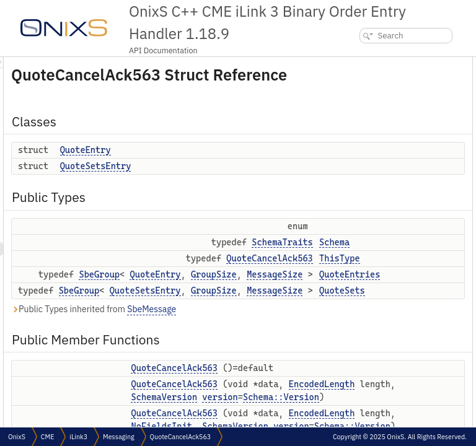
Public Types (360, 104)
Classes (351, 63)
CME (47, 436)
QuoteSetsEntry (250, 183)
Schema (362, 126)
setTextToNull (370, 358)
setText (360, 344)
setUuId (361, 317)
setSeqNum (367, 290)
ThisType (363, 140)
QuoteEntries (371, 154)
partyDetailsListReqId (384, 399)
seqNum (362, 276)
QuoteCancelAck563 (383, 194)
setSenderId (368, 385)
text (354, 331)
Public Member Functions (382, 181)
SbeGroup (254, 292)
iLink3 (78, 436)
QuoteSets (366, 167)
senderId (363, 372)
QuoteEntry (240, 167)
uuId (355, 303)
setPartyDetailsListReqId (389, 413)
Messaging (118, 436)
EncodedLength (319, 414)
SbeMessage (306, 326)
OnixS (16, 436)
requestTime (369, 426)
